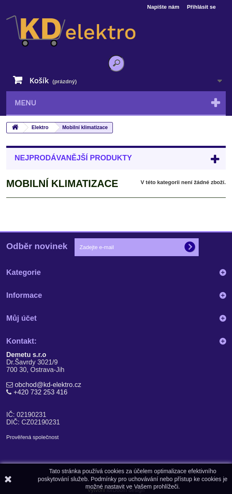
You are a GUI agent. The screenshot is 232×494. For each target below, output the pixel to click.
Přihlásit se (201, 7)
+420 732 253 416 (40, 392)
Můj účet (21, 318)
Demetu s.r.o (26, 354)
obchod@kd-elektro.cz (48, 384)
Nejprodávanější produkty (73, 158)
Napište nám (163, 7)
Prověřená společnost (32, 437)
